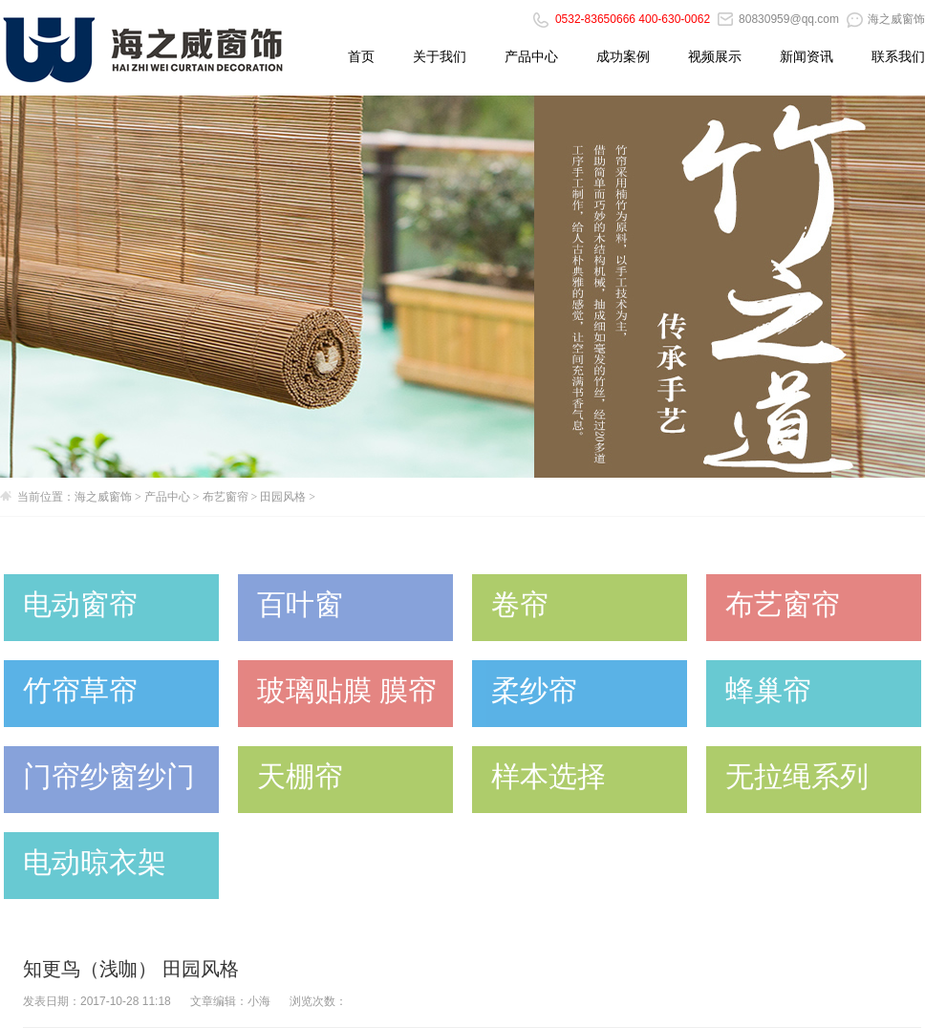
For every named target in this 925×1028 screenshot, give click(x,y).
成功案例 (623, 56)
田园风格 (283, 496)
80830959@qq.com (778, 19)
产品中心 (531, 56)
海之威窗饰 (886, 19)
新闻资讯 (806, 56)
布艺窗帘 (225, 496)
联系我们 (898, 56)
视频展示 (715, 56)
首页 (361, 56)
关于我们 (439, 56)
